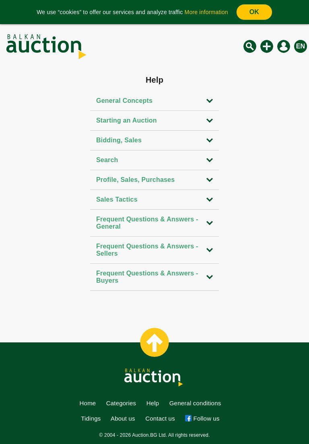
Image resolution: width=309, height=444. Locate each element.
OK (254, 11)
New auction (266, 46)
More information (206, 12)
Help (152, 403)
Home (88, 403)
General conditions (195, 403)
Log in (283, 46)
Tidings (91, 418)
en (300, 46)
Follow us (206, 418)
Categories (121, 403)
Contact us (160, 418)
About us (123, 418)
